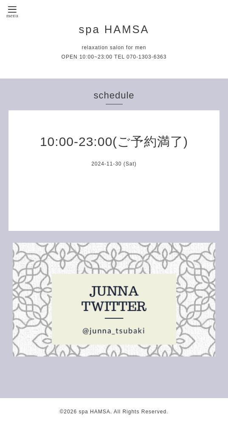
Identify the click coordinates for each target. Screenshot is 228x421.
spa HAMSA (114, 29)
